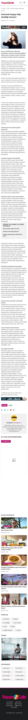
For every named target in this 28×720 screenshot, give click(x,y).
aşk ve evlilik (17, 622)
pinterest (19, 703)
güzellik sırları (7, 679)
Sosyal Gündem (7, 526)
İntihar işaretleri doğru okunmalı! (11, 228)
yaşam (18, 630)
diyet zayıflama (20, 675)
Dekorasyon (6, 668)
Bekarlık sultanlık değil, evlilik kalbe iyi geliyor (12, 235)
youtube (19, 705)
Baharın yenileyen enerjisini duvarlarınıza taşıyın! (13, 607)
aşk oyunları (19, 672)
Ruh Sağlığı (6, 622)
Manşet (5, 543)
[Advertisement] (14, 498)
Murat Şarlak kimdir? (7, 530)
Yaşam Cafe (19, 712)
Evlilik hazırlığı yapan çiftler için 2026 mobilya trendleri (11, 548)
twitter (19, 702)
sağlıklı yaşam (20, 679)
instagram (10, 705)
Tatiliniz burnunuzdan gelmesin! (11, 231)
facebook (10, 702)
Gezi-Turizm (19, 668)
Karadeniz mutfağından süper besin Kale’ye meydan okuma (13, 568)
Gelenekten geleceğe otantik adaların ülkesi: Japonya (14, 587)
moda (5, 626)
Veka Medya (14, 707)
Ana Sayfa (3, 8)
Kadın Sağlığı (7, 672)
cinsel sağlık (6, 675)
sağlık (8, 8)
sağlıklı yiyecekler (8, 563)
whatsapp (10, 703)
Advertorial (6, 619)
